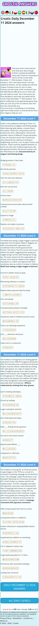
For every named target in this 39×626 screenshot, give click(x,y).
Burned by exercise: (8, 169)
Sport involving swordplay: (11, 392)
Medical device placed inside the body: (15, 290)
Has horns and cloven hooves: (12, 435)
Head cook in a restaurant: (11, 343)
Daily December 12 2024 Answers (19, 586)
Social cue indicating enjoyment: (13, 325)
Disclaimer (17, 618)
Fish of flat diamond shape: (11, 418)
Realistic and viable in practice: (12, 224)
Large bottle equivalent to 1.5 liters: (14, 555)
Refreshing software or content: (13, 281)
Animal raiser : (6, 195)
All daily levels (19, 600)
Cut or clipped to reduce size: (12, 546)
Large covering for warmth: (11, 409)
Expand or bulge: (7, 215)
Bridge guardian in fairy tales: (12, 160)
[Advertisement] (19, 45)
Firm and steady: (7, 299)
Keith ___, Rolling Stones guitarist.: (14, 427)
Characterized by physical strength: (14, 308)
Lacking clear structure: (10, 573)
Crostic (16, 623)
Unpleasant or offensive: (10, 453)
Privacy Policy (5, 618)
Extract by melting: (8, 400)
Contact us (28, 618)
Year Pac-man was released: (11, 178)
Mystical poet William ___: (10, 444)
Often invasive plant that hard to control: (16, 509)
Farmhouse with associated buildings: (15, 564)
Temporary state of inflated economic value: (18, 317)
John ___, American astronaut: (12, 334)
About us (3, 621)
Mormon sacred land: (9, 187)
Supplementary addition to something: (15, 537)
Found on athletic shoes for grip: (13, 273)
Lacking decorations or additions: (13, 518)
